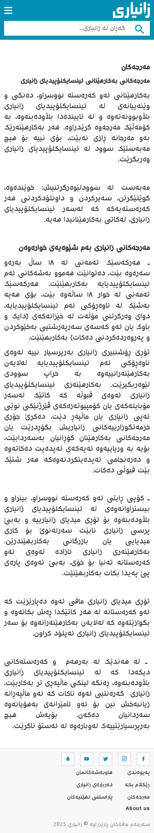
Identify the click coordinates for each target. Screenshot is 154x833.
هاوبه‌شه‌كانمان (94, 773)
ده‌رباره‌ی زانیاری (94, 785)
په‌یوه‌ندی (138, 773)
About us (138, 810)
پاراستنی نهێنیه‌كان (90, 797)
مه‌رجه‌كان (138, 797)
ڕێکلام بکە (137, 785)
